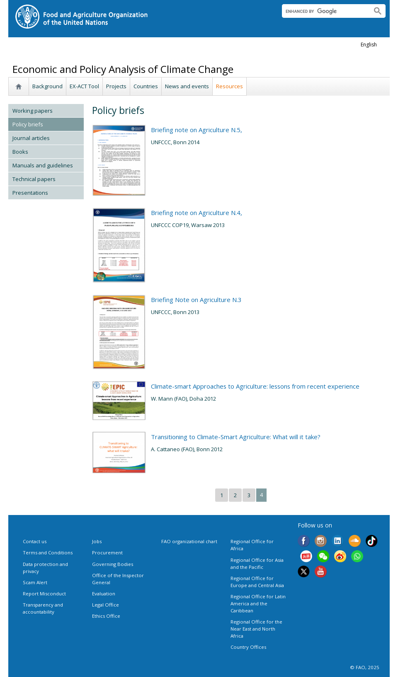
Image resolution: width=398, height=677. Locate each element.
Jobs (97, 541)
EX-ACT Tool (84, 86)
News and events (187, 86)
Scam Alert (35, 582)
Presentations (30, 192)
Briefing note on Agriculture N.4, (196, 212)
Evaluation (103, 593)
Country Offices (248, 647)
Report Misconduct (44, 593)
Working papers (32, 110)
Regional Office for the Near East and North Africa (256, 629)
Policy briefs (27, 124)
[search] (324, 11)
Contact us (34, 541)
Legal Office (105, 605)
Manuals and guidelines (42, 165)
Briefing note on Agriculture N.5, (196, 130)
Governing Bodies (112, 564)
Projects (116, 86)
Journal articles (31, 138)
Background (47, 86)
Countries (145, 86)
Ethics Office (106, 616)
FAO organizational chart (189, 541)
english (369, 44)
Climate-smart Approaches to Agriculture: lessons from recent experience (255, 386)
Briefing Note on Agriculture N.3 (196, 299)
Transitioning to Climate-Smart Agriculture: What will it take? (235, 437)
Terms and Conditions (48, 552)
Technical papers (34, 179)
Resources (229, 86)
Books (20, 151)
